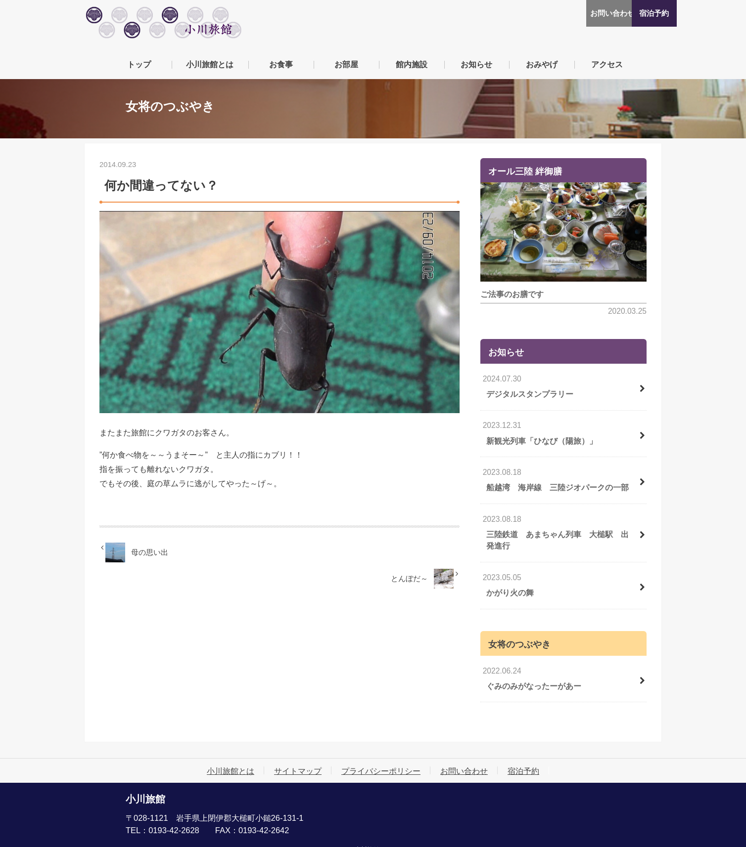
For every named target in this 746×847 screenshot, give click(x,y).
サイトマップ (298, 759)
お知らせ (476, 67)
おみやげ (542, 67)
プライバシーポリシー (380, 759)
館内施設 (411, 67)
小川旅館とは (209, 67)
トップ (139, 67)
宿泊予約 (632, 13)
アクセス (607, 67)
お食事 (281, 67)
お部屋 (346, 67)
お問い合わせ (572, 13)
